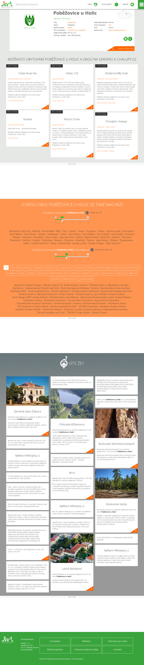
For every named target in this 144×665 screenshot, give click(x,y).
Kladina (17, 237)
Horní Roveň (103, 234)
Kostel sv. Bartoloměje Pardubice (89, 303)
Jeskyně (85, 273)
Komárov (27, 237)
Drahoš (41, 234)
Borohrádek (48, 231)
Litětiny (79, 237)
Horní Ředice (88, 234)
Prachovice (47, 240)
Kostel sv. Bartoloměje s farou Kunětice (110, 288)
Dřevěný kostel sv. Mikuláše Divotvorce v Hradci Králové (46, 294)
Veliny (53, 243)
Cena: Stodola (13, 138)
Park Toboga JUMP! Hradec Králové (30, 297)
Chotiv (81, 231)
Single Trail (133, 273)
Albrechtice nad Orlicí (20, 231)
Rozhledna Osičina (32, 300)
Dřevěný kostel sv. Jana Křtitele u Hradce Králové (100, 294)
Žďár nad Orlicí (113, 243)
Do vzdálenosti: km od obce (63, 212)
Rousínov (69, 240)
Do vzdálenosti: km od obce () (60, 249)
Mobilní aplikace (55, 649)
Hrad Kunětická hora (38, 291)
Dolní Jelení (128, 231)
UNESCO (49, 267)
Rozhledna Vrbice (117, 303)
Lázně (94, 273)
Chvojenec (91, 231)
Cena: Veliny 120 (58, 101)
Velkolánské (64, 243)
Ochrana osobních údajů (86, 649)
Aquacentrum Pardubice (106, 300)
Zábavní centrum (69, 279)
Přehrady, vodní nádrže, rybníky (98, 267)
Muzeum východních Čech (63, 306)
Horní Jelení (74, 234)
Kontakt (118, 649)
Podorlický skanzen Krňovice (75, 288)
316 (110, 25)
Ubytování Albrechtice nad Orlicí (19, 79)
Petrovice (126, 237)
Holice (70, 27)
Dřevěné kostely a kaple (58, 273)
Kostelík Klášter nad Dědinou (64, 297)
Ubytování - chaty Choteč (106, 127)
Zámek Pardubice (62, 303)
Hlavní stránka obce (126, 48)
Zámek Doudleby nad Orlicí (51, 312)
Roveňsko (80, 240)
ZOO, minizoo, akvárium (21, 267)
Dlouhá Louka (113, 231)
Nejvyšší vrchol (107, 273)
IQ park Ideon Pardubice (80, 300)
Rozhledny (11, 273)
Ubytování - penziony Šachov (107, 79)
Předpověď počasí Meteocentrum (58, 659)
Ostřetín (116, 237)
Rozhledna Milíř (18, 291)
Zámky (31, 273)
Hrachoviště (117, 234)
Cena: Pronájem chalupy (105, 151)
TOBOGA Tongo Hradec (78, 312)
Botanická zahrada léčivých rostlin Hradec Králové (105, 297)
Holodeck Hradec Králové (28, 309)
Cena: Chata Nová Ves (16, 101)
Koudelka (38, 237)
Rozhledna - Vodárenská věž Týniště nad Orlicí (36, 288)
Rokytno (58, 240)
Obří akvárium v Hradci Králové (32, 306)
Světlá (26, 243)
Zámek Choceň (99, 312)
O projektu (55, 641)
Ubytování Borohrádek (16, 125)
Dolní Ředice (16, 234)
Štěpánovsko (126, 240)
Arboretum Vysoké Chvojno (27, 285)
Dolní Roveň (30, 234)
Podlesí (36, 240)
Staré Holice (102, 240)
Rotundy (75, 273)
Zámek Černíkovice (52, 309)
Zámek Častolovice (60, 291)
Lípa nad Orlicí (66, 237)
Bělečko (36, 231)
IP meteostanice (77, 659)
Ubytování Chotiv (58, 125)
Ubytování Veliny (58, 79)
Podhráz (26, 240)
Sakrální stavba (86, 279)
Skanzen (79, 267)
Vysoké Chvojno (96, 243)
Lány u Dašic (51, 237)
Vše (6, 267)
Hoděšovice (53, 234)
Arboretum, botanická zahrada (127, 267)
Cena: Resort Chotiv (59, 149)
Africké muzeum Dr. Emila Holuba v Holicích (65, 285)
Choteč (72, 231)
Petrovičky (15, 240)
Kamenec (129, 234)
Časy (64, 231)
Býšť (58, 231)
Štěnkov (114, 240)
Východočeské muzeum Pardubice (34, 303)
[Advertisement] (72, 182)
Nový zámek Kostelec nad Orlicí (116, 291)
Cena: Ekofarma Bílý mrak (106, 103)
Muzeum (55, 279)
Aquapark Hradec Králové (113, 306)
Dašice (101, 231)
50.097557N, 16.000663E (77, 30)
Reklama (86, 641)
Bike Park (121, 273)
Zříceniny (41, 273)
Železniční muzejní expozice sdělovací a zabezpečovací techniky (95, 309)
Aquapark (38, 267)
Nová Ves (105, 237)
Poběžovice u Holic (75, 13)
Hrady (21, 273)
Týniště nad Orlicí (39, 243)
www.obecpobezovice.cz (117, 30)
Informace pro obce (117, 641)
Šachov (90, 240)
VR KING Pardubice (88, 306)
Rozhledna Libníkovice (55, 300)
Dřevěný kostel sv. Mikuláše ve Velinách (109, 285)
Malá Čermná (92, 237)
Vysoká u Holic (79, 243)
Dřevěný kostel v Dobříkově (85, 291)
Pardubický (71, 22)
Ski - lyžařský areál (64, 267)
